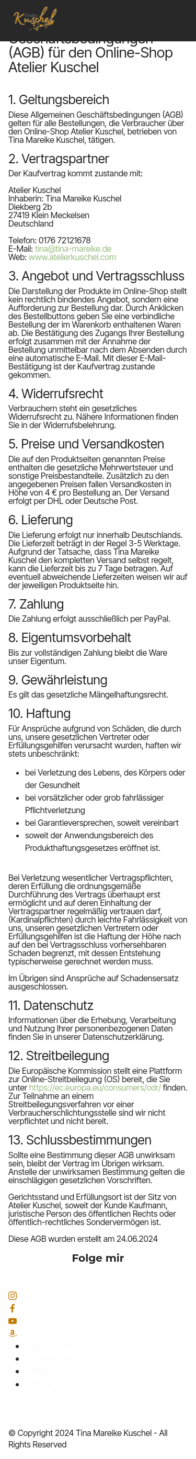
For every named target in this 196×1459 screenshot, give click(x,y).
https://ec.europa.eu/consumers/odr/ (95, 1087)
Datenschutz (50, 1359)
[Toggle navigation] (181, 2)
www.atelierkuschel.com (73, 257)
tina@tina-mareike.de (73, 248)
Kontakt (41, 1384)
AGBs (36, 1371)
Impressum (47, 1346)
